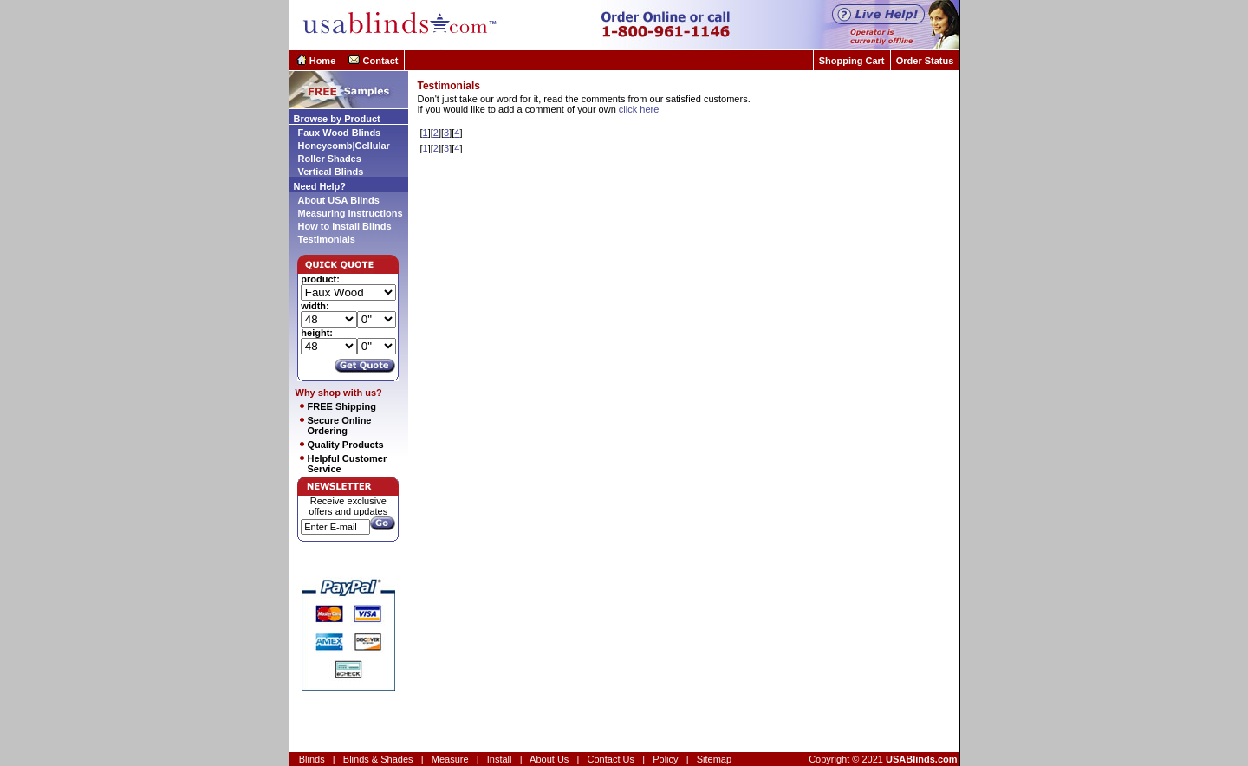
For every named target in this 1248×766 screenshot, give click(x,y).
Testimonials (326, 239)
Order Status (925, 60)
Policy (665, 759)
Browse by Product (337, 119)
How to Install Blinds (345, 226)
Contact (381, 60)
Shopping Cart (852, 60)
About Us (549, 759)
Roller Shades (329, 158)
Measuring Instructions (350, 213)
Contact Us (611, 759)
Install (499, 759)
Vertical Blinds (331, 171)
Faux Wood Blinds (339, 132)
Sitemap (714, 759)
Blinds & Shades (378, 759)
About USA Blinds (339, 200)
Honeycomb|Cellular (344, 145)
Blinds (312, 759)
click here (639, 109)
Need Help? (320, 186)
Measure (450, 759)
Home (322, 60)
